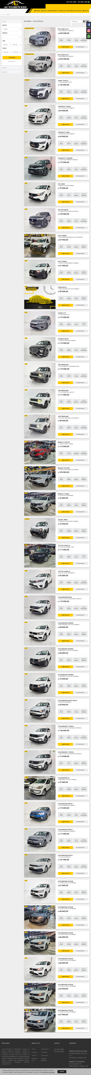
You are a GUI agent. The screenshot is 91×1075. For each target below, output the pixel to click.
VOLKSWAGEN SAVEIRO (68, 620)
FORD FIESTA (68, 285)
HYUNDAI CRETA (67, 336)
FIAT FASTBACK (68, 207)
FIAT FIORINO (70, 233)
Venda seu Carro (64, 10)
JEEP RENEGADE (68, 362)
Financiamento (53, 10)
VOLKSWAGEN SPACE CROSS (67, 698)
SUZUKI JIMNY (68, 517)
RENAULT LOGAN (65, 491)
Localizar (12, 57)
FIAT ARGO (66, 181)
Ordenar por (72, 21)
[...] (9, 1061)
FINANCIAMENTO (80, 44)
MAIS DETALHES (65, 44)
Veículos (44, 10)
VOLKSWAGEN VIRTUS (66, 801)
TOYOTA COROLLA (66, 543)
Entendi (62, 1071)
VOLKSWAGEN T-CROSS (70, 724)
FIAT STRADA (68, 259)
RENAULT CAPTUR (65, 440)
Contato (86, 10)
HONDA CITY (64, 310)
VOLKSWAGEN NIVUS (70, 595)
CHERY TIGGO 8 (65, 78)
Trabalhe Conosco (76, 10)
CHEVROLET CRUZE (66, 104)
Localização (44, 1049)
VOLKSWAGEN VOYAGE (67, 879)
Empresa (37, 10)
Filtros (12, 21)
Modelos (12, 72)
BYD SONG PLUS (65, 26)
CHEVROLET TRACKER (68, 155)
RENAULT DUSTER (68, 465)
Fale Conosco (44, 1052)
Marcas (12, 68)
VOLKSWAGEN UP (67, 775)
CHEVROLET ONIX (66, 130)
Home (3, 14)
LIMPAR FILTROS (11, 61)
